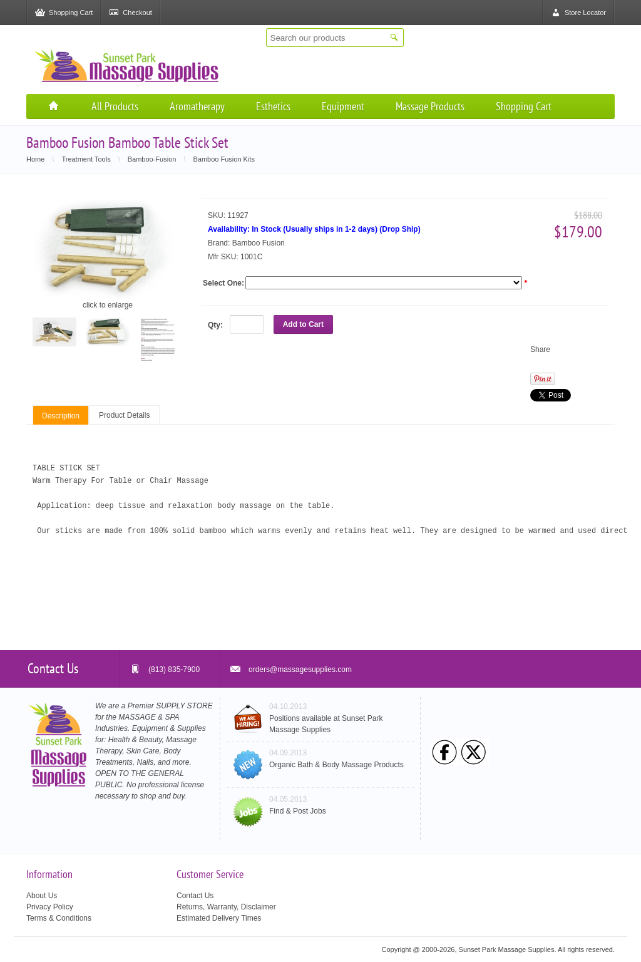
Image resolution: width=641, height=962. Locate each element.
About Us (41, 895)
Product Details (124, 415)
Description (60, 415)
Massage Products (430, 106)
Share (540, 349)
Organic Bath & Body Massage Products (336, 764)
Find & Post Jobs (297, 811)
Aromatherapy (197, 106)
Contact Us (195, 895)
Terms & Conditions (58, 918)
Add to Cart (303, 324)
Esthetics (273, 106)
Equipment (343, 106)
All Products (114, 106)
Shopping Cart (523, 106)
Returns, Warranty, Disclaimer (226, 907)
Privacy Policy (49, 907)
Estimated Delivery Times (219, 918)
